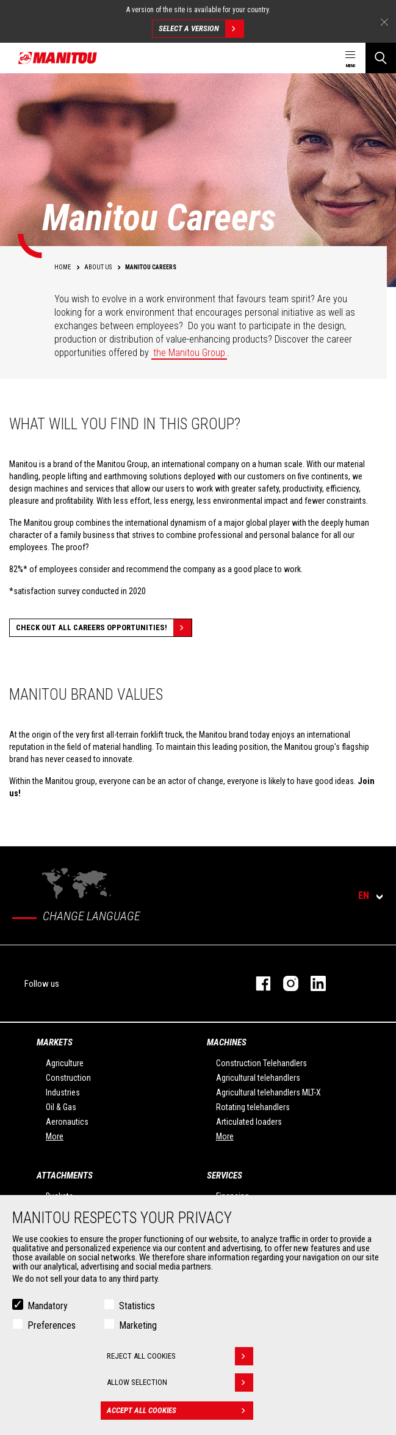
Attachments (65, 1175)
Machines (227, 1042)
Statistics (137, 1306)
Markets (55, 1042)
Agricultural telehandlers (258, 1078)
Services (224, 1175)
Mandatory (47, 1306)
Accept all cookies (180, 1410)
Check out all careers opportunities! (104, 627)
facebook (257, 983)
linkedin (312, 983)
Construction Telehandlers (261, 1063)
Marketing (138, 1325)
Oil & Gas (61, 1107)
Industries (63, 1092)
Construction (68, 1078)
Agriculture (65, 1063)
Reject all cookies (180, 1356)
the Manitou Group (189, 352)
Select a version (201, 28)
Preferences (51, 1325)
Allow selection (180, 1382)
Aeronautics (67, 1122)
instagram (284, 983)
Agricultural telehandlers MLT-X (268, 1092)
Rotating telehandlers (253, 1107)
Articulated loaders (249, 1122)
